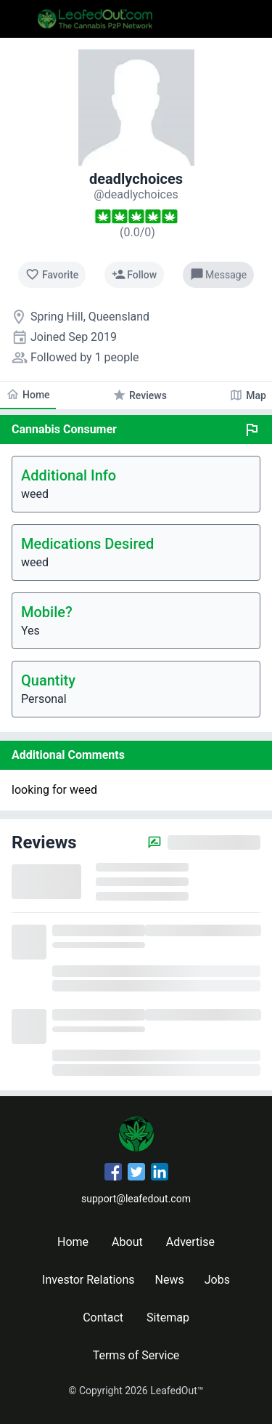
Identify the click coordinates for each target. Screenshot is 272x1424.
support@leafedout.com (136, 1198)
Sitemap (168, 1317)
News (169, 1280)
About (127, 1242)
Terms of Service (136, 1355)
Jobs (217, 1280)
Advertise (190, 1242)
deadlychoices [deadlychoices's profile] (136, 179)
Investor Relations (88, 1280)
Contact (103, 1317)
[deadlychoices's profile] (136, 194)
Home (72, 1242)
